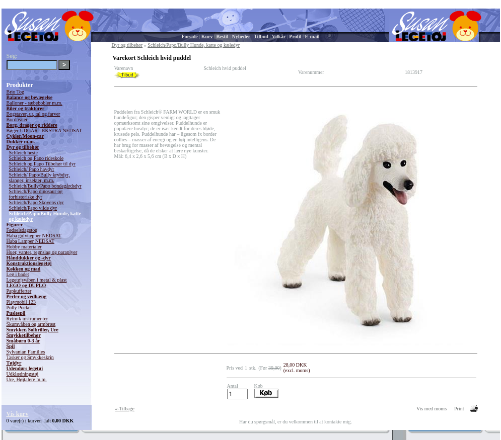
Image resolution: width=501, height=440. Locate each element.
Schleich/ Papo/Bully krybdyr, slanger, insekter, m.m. (39, 177)
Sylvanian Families (26, 352)
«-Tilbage (125, 408)
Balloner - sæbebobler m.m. (34, 103)
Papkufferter (19, 291)
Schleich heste (23, 152)
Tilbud (261, 36)
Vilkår (278, 36)
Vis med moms (431, 408)
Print (459, 408)
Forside (190, 36)
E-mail (312, 36)
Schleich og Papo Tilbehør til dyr (42, 163)
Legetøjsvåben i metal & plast (37, 280)
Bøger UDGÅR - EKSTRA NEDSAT (44, 130)
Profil (295, 36)
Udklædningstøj (23, 374)
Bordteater (17, 119)
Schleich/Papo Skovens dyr (36, 202)
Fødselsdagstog (22, 230)
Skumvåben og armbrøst (31, 324)
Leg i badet (18, 274)
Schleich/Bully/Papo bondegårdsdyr (45, 186)
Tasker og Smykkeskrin (30, 357)
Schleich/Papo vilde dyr (33, 208)
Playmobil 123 (21, 302)
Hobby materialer (24, 246)
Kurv (207, 36)
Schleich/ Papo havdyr (31, 169)
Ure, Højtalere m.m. (27, 379)
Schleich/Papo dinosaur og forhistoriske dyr (36, 194)
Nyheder (241, 36)
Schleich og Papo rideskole (36, 158)
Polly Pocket (19, 307)
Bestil (223, 36)
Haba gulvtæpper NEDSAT (34, 235)
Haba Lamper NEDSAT (31, 241)
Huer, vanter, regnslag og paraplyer (42, 252)
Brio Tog (16, 92)
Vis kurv (18, 413)
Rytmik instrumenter (27, 318)
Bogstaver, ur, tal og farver (33, 114)
